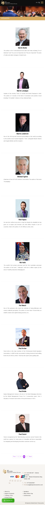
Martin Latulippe (22, 91)
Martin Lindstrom (22, 134)
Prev (14, 457)
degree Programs (9, 493)
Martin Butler (22, 48)
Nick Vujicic (22, 220)
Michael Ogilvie (22, 177)
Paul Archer (23, 348)
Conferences (27, 495)
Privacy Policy (8, 497)
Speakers (26, 491)
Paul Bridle (22, 391)
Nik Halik (22, 263)
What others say (28, 493)
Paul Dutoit (22, 434)
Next (30, 457)
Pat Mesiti (22, 305)
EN (37, 3)
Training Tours (9, 495)
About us (7, 491)
